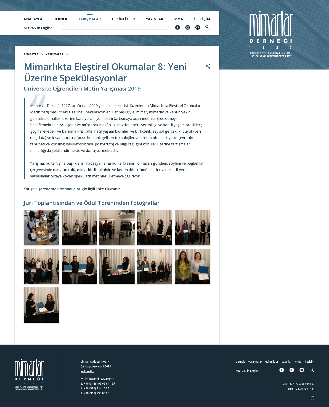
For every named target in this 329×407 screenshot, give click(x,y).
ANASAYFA (31, 56)
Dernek (60, 19)
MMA (178, 19)
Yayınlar (154, 19)
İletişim (202, 19)
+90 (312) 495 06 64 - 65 (99, 384)
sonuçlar (72, 190)
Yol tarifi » (87, 371)
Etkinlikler (123, 19)
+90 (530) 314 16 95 (96, 388)
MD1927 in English (38, 28)
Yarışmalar (89, 19)
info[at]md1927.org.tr (99, 379)
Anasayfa (33, 19)
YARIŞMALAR (54, 56)
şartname (47, 190)
